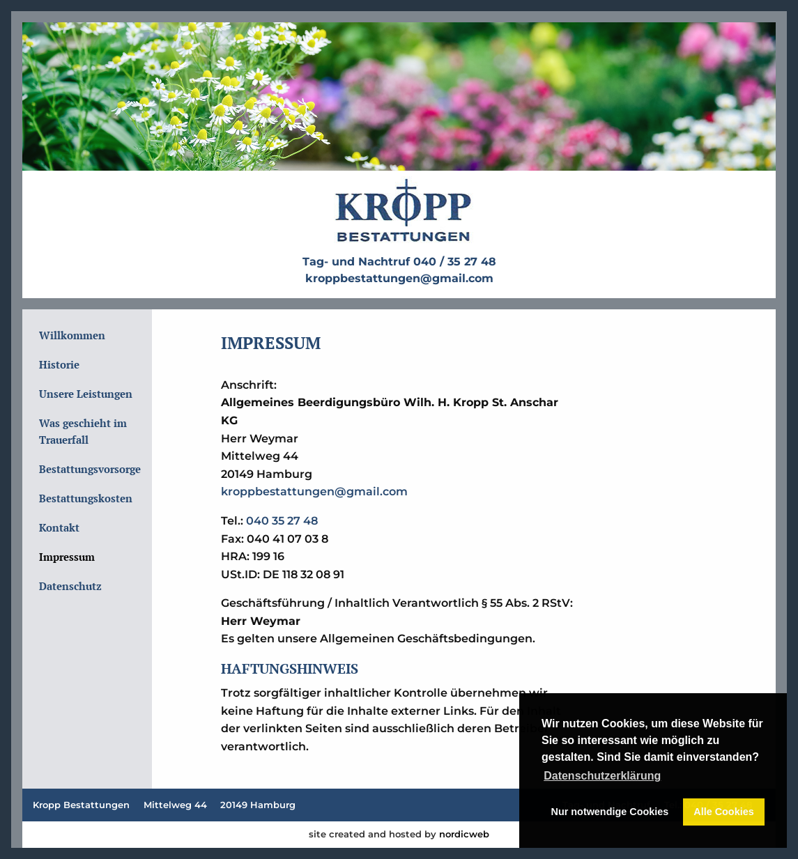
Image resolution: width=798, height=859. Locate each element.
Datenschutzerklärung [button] (602, 776)
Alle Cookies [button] (723, 811)
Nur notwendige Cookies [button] (610, 811)
